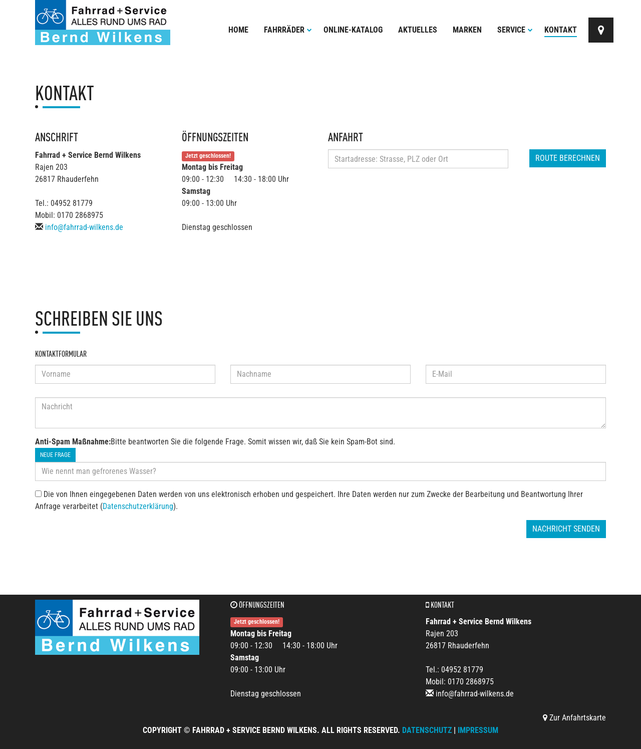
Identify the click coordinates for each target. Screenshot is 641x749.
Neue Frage (55, 454)
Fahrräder (288, 30)
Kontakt (560, 30)
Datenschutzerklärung (138, 506)
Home (238, 30)
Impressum (478, 730)
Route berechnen (567, 158)
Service (515, 30)
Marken (467, 30)
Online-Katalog (353, 30)
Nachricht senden (566, 529)
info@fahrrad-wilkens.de (84, 227)
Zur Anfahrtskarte (574, 717)
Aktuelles (417, 30)
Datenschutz (427, 730)
